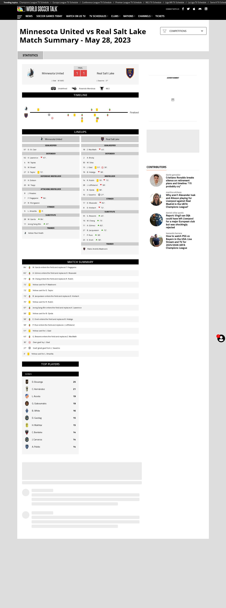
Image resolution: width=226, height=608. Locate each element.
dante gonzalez (173, 174)
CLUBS (115, 16)
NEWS (29, 16)
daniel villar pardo (175, 212)
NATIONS (128, 16)
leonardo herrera (174, 233)
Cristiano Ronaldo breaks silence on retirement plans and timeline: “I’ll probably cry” (180, 182)
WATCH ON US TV (76, 16)
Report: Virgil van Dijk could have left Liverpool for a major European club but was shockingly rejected (180, 221)
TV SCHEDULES (97, 16)
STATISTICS (30, 55)
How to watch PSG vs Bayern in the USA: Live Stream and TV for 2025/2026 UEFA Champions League (179, 241)
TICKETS (160, 16)
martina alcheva (173, 192)
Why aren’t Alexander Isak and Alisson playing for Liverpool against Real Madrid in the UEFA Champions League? (180, 200)
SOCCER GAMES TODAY (49, 16)
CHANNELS (144, 16)
